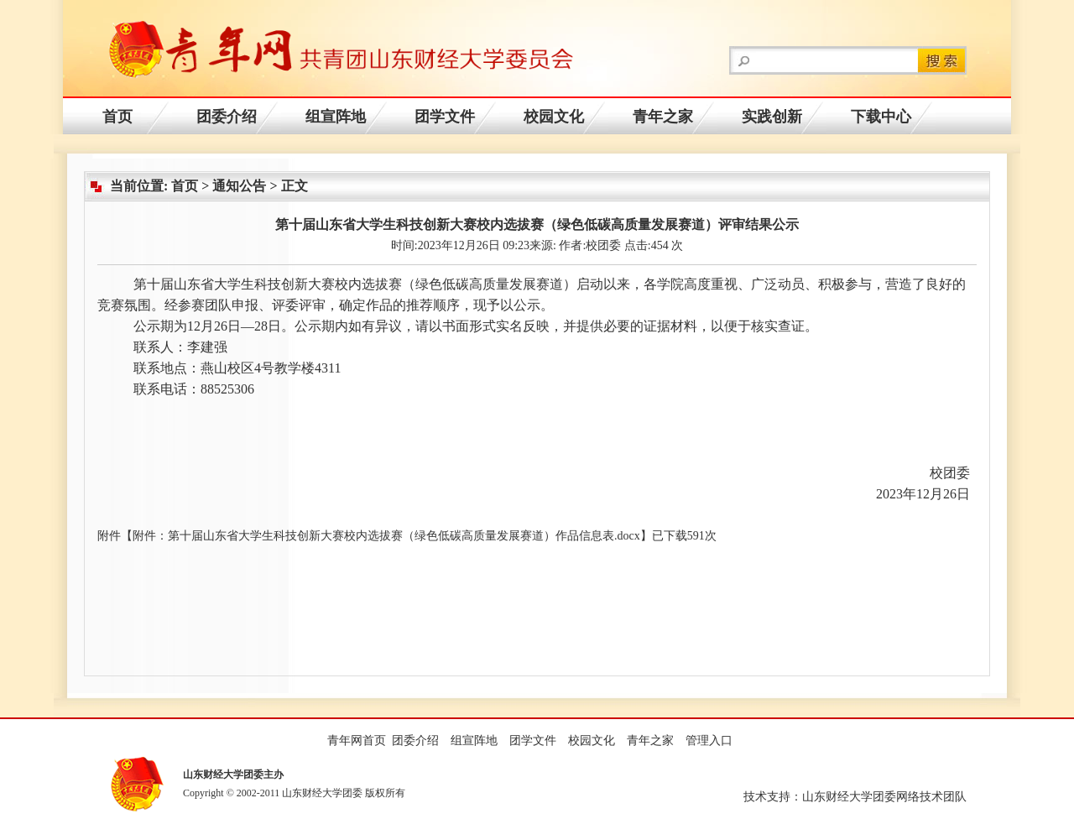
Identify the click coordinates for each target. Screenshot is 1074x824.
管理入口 (709, 740)
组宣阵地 (335, 116)
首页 (117, 116)
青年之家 (663, 116)
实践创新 (772, 116)
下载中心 (881, 116)
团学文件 (444, 116)
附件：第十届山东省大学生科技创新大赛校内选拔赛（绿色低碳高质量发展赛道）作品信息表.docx (386, 535)
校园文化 (554, 116)
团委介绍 (226, 116)
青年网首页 (356, 740)
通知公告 (239, 186)
